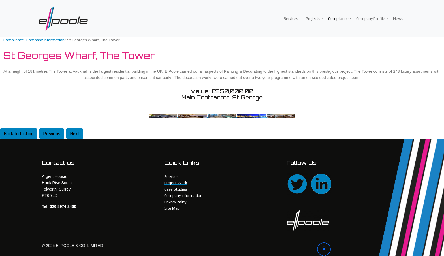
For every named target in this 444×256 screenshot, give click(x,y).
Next (74, 133)
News (398, 18)
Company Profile (370, 18)
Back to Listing (18, 133)
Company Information (45, 40)
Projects (313, 18)
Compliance (338, 18)
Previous (51, 133)
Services (291, 18)
